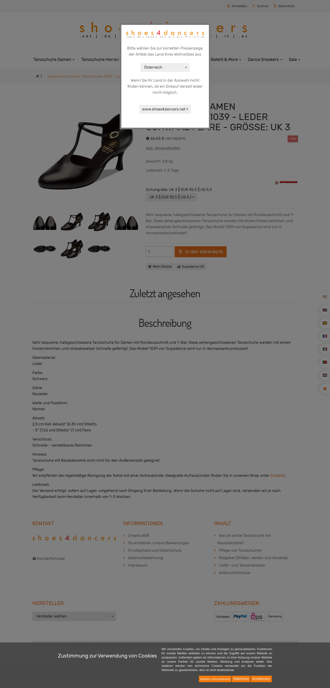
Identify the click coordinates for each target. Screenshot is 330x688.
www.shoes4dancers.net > (165, 109)
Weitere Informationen (215, 679)
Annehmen (261, 679)
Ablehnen (241, 679)
